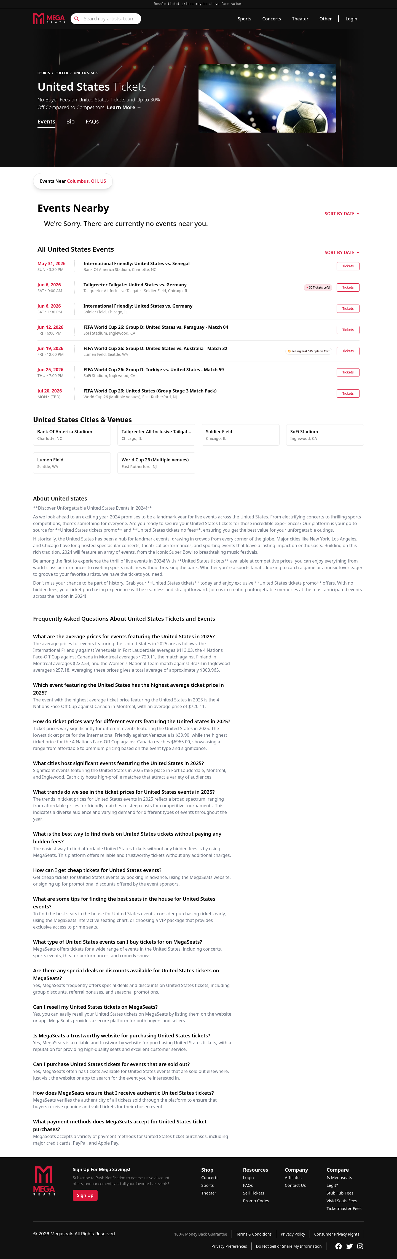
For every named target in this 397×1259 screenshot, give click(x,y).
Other (326, 19)
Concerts (271, 19)
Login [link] (351, 19)
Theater (300, 19)
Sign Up (85, 1195)
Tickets (348, 266)
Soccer (61, 73)
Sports (244, 19)
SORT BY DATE (342, 214)
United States (86, 73)
